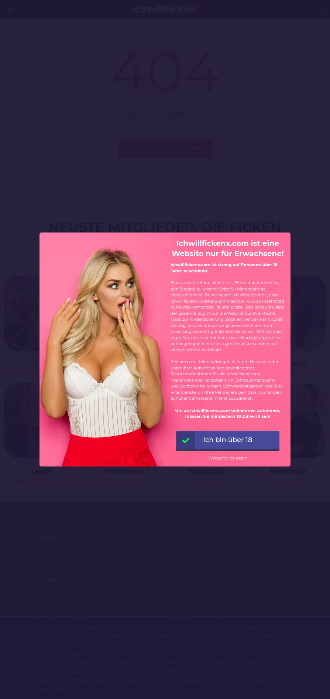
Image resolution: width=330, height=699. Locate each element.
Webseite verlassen (227, 458)
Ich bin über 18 (214, 440)
